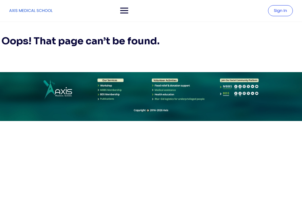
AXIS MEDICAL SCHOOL (31, 10)
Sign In (280, 10)
